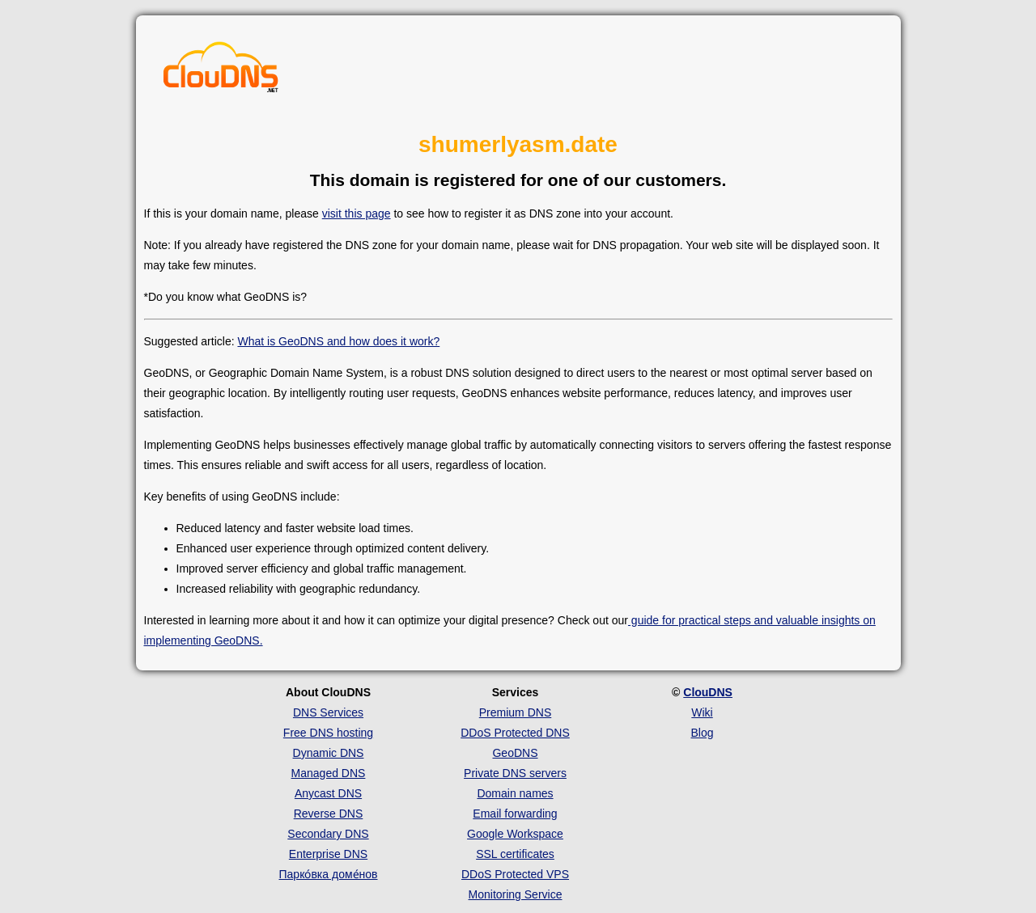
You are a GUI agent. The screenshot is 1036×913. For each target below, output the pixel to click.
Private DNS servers (515, 773)
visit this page (356, 213)
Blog (701, 732)
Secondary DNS (327, 833)
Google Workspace (515, 833)
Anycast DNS (328, 793)
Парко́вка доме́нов (328, 874)
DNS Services (328, 712)
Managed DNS (328, 773)
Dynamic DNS (328, 752)
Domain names (515, 793)
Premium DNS (515, 712)
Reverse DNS (328, 813)
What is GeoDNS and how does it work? (338, 341)
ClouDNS (707, 692)
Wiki (701, 712)
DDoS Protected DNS (515, 732)
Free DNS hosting (328, 732)
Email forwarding (515, 813)
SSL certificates (515, 853)
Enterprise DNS (328, 853)
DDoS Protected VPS (515, 874)
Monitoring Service (516, 894)
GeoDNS (514, 752)
